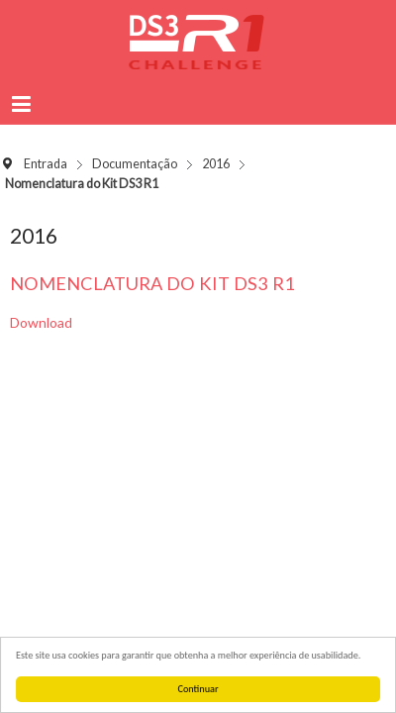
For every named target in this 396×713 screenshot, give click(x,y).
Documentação (134, 163)
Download (41, 322)
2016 (216, 163)
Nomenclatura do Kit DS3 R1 (152, 283)
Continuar (198, 688)
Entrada (45, 163)
